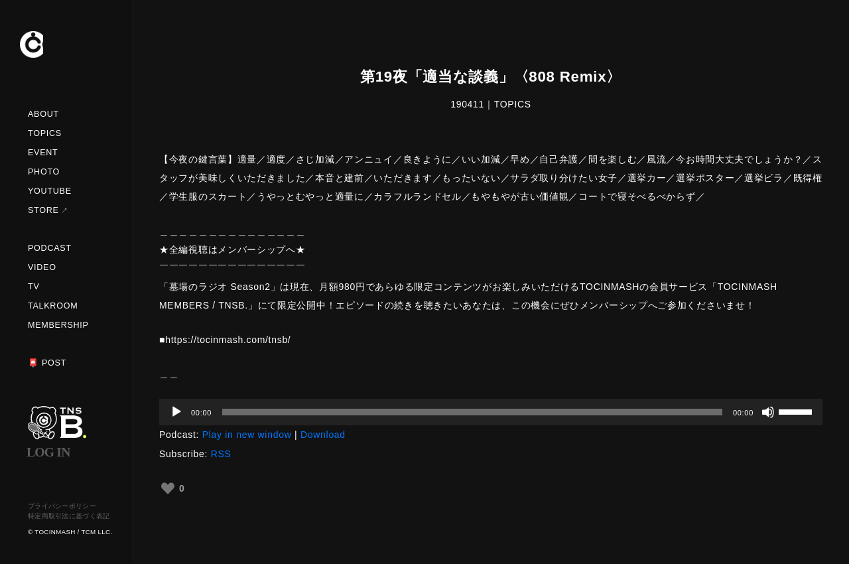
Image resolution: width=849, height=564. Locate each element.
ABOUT (43, 114)
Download (323, 434)
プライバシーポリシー (62, 506)
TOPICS (45, 133)
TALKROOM (53, 306)
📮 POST (47, 363)
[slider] (472, 412)
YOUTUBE (50, 191)
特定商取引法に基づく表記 (69, 516)
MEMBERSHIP (58, 325)
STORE (43, 210)
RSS (221, 454)
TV (34, 286)
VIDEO (42, 267)
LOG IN (48, 452)
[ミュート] (768, 412)
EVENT (43, 152)
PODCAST (50, 248)
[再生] (176, 412)
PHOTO (44, 171)
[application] (490, 412)
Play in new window (247, 434)
